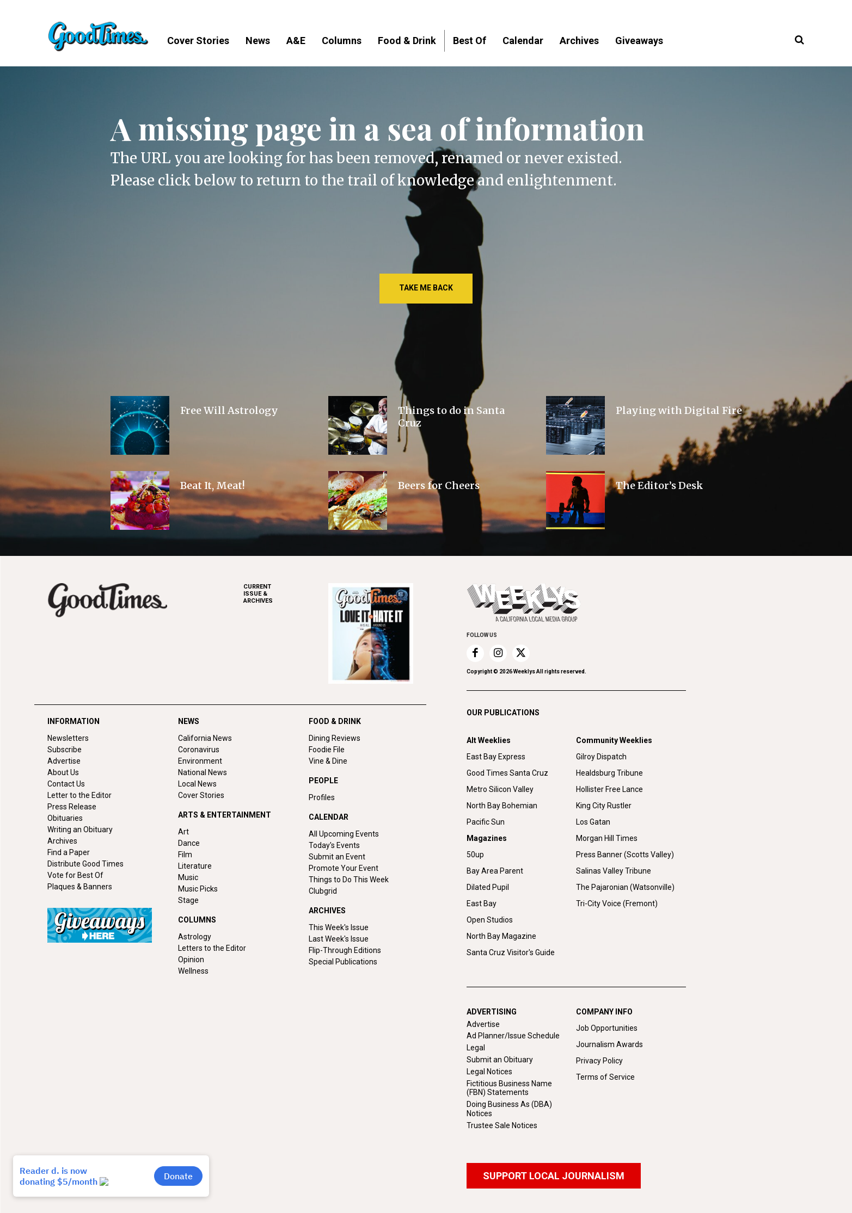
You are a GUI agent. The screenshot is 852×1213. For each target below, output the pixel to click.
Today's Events (334, 845)
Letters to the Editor (212, 948)
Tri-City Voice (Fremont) (617, 903)
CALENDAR (328, 817)
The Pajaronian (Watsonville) (625, 887)
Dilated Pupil (488, 887)
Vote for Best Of (75, 875)
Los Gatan (593, 822)
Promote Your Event (343, 868)
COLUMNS (197, 919)
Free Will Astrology (229, 410)
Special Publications (343, 961)
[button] (799, 40)
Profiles (322, 797)
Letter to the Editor (79, 795)
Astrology (194, 936)
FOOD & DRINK (335, 721)
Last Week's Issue (339, 938)
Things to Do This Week (349, 879)
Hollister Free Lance (609, 789)
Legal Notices (489, 1071)
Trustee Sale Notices (502, 1125)
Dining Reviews (334, 738)
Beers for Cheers (439, 485)
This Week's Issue (339, 927)
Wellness (193, 971)
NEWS (188, 721)
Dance (189, 843)
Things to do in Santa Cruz (451, 416)
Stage (188, 900)
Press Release (71, 806)
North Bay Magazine (501, 936)
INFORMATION (73, 721)
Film (185, 854)
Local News (197, 783)
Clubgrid (323, 891)
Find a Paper (68, 852)
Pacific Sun (486, 822)
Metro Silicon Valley (500, 789)
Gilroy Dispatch (601, 756)
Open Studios (490, 919)
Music (188, 877)
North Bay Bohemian (502, 805)
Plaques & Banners (79, 886)
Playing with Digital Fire (679, 410)
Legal (476, 1047)
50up (475, 854)
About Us (63, 772)
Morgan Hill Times (607, 838)
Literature (195, 866)
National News (202, 772)
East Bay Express (496, 756)
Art (183, 831)
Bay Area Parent (495, 871)
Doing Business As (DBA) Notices (509, 1109)
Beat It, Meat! (212, 485)
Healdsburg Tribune (609, 773)
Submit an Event (337, 856)
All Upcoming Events (344, 834)
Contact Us (66, 783)
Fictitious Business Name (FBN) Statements (509, 1088)
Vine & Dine (328, 761)
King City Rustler (604, 805)
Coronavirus (198, 749)
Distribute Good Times (85, 863)
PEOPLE (323, 780)
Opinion (191, 959)
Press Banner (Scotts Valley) (625, 854)
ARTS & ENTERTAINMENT (224, 814)
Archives (62, 841)
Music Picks (198, 888)
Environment (200, 761)
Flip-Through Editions (345, 950)
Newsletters (68, 738)
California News (205, 738)
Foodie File (327, 749)
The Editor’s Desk (659, 485)
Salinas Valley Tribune (613, 871)
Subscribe (64, 749)
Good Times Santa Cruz (507, 773)
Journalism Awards (609, 1044)
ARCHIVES (285, 593)
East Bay (482, 903)
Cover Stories (201, 795)
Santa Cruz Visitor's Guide (511, 952)
